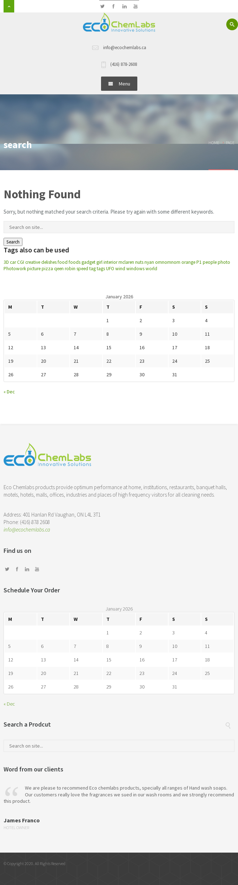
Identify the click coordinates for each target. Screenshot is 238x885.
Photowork (15, 269)
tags (101, 269)
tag (92, 269)
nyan (149, 262)
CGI (20, 262)
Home (213, 142)
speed (82, 269)
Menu (119, 84)
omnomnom (167, 262)
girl (99, 262)
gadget (88, 262)
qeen (59, 269)
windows (135, 269)
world (151, 269)
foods (74, 262)
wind (120, 269)
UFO (110, 269)
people (210, 262)
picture (34, 269)
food (63, 262)
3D (6, 262)
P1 (199, 262)
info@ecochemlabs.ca (27, 529)
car (13, 262)
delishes (49, 262)
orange (188, 262)
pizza (47, 269)
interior (110, 262)
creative (32, 262)
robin (70, 269)
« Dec (9, 391)
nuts (139, 262)
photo (224, 262)
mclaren (126, 262)
